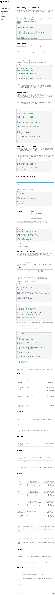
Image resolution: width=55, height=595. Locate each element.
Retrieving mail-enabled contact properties (24, 247)
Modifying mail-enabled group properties (24, 362)
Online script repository (4, 21)
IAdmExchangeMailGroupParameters (36, 218)
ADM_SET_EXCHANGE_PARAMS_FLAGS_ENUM (35, 323)
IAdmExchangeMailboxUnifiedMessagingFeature (34, 485)
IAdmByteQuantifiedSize (25, 416)
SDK (9, 1)
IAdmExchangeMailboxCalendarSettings (29, 578)
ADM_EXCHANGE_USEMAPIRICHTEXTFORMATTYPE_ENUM (36, 393)
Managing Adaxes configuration (5, 14)
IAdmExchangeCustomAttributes (32, 384)
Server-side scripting (21, 588)
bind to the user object (44, 11)
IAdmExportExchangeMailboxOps (36, 95)
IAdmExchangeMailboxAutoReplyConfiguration (30, 574)
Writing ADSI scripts (21, 586)
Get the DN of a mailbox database (45, 19)
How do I (2, 19)
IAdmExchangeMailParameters (34, 207)
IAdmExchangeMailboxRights (31, 562)
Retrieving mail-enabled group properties (24, 246)
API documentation (3, 17)
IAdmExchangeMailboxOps (39, 10)
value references (19, 15)
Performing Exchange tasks (4, 11)
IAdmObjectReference (30, 396)
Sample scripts (3, 16)
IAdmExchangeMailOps (21, 149)
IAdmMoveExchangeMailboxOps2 (31, 85)
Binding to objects (33, 150)
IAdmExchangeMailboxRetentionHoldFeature (34, 502)
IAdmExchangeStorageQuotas (26, 430)
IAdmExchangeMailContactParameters (37, 215)
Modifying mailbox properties (22, 361)
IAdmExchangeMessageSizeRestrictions (29, 529)
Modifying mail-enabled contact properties (24, 363)
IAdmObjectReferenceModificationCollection (34, 554)
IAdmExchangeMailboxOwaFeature (32, 478)
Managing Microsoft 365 (4, 13)
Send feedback (52, 593)
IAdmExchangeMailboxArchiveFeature (33, 498)
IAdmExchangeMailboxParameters (36, 213)
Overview (2, 6)
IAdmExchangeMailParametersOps (31, 178)
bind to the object (45, 177)
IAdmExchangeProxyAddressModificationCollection (35, 441)
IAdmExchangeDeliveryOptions (28, 526)
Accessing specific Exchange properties (43, 241)
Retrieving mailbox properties (22, 245)
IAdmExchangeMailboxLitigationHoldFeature (34, 505)
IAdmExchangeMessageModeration (28, 542)
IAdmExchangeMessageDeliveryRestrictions (30, 533)
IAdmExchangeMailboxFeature (31, 477)
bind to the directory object (39, 253)
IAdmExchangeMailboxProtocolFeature (33, 492)
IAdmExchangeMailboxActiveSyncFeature (33, 482)
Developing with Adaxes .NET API (5, 8)
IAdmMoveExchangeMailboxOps (21, 46)
